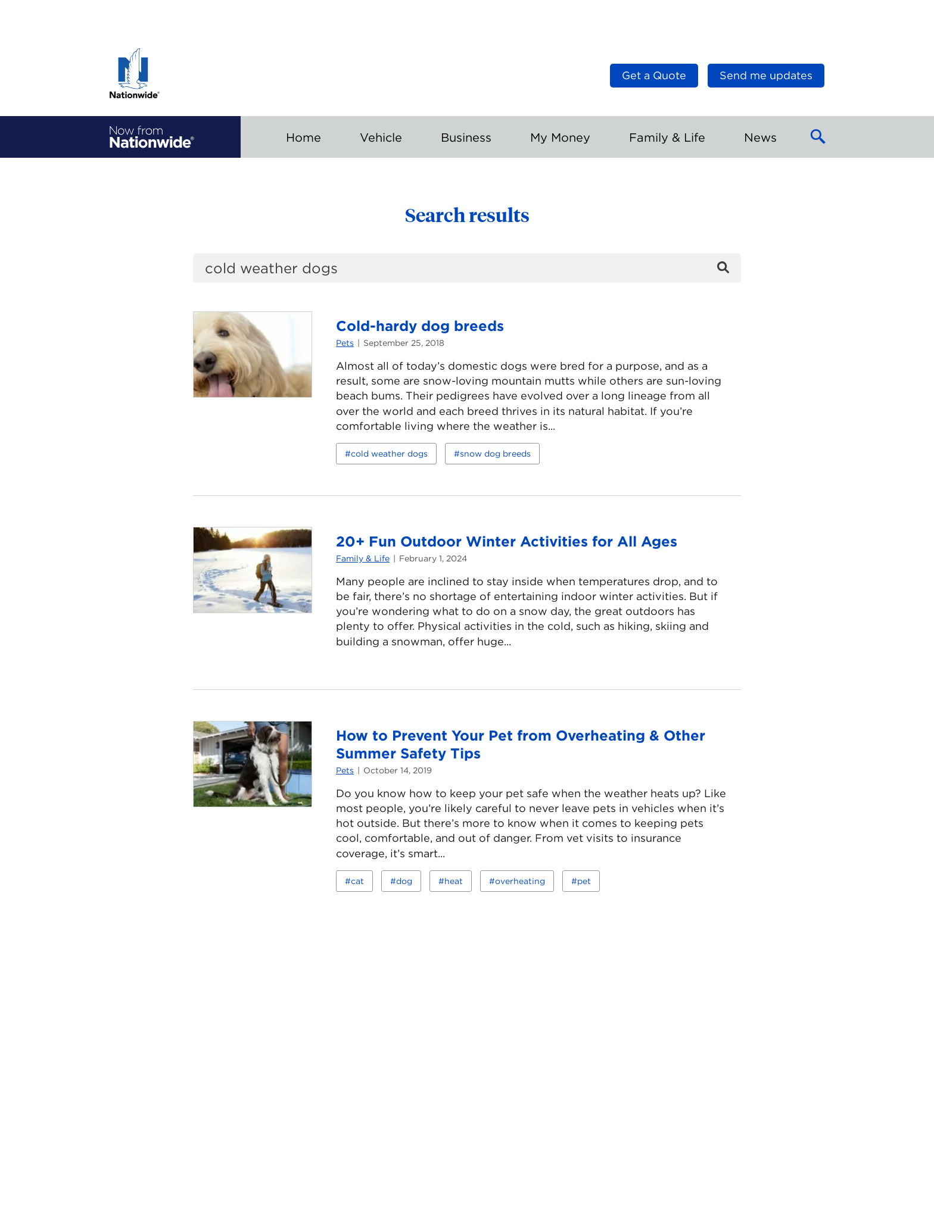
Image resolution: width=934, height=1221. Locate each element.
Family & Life (363, 558)
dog (404, 881)
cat (357, 881)
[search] (467, 268)
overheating (520, 881)
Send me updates (766, 75)
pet (584, 881)
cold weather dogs (389, 453)
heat (453, 881)
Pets (345, 343)
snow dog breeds (495, 453)
